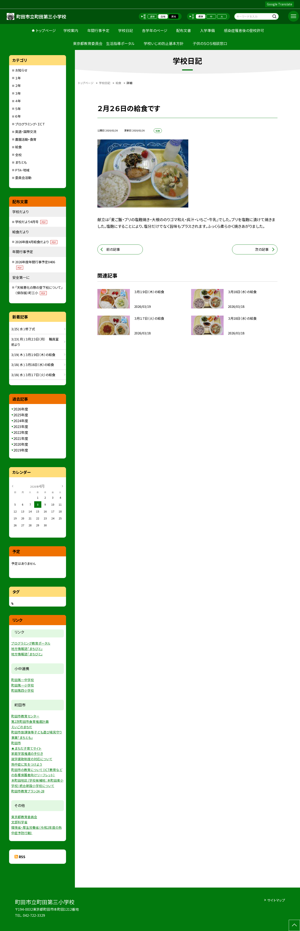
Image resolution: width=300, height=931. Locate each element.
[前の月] (12, 486)
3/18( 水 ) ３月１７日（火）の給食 (33, 374)
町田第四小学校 (22, 690)
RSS (22, 856)
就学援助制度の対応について (31, 759)
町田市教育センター (25, 716)
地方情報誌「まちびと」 (27, 648)
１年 (18, 78)
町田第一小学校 (22, 685)
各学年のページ (154, 30)
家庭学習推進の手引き (27, 753)
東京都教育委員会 (24, 816)
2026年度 (20, 409)
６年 (18, 116)
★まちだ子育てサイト (26, 748)
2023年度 (20, 426)
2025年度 (20, 414)
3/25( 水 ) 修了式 (23, 329)
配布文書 (183, 30)
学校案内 (70, 30)
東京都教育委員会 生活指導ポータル (104, 43)
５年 (18, 108)
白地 (163, 16)
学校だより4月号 (31, 221)
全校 (18, 154)
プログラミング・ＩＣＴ (30, 124)
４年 (18, 101)
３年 (18, 93)
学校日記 (125, 30)
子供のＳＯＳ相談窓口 (210, 43)
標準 (200, 16)
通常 (152, 16)
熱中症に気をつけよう (26, 764)
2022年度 (20, 432)
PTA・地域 (22, 170)
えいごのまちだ (21, 727)
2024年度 (20, 420)
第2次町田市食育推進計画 (30, 721)
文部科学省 (19, 822)
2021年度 (20, 438)
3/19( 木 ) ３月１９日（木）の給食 (33, 354)
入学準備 (207, 30)
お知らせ (21, 70)
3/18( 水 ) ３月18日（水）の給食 (32, 364)
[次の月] (62, 486)
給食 (18, 147)
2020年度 (20, 444)
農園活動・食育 (25, 139)
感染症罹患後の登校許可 (244, 30)
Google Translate (279, 4)
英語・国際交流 (25, 131)
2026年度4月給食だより (36, 242)
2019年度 (20, 450)
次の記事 (262, 249)
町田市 (16, 743)
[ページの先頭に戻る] (294, 925)
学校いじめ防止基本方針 (164, 43)
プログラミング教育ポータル (30, 643)
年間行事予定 (98, 30)
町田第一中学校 (22, 679)
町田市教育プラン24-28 (27, 791)
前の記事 (113, 249)
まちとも (21, 162)
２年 (18, 85)
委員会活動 (23, 177)
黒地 (173, 16)
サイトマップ (276, 900)
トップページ (46, 30)
